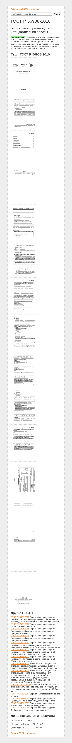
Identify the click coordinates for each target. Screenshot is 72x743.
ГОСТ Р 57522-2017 (20, 642)
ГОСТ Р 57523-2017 (20, 698)
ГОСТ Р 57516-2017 (20, 694)
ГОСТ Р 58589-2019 (20, 617)
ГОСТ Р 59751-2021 (20, 663)
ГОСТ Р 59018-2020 (20, 656)
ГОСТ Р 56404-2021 (20, 703)
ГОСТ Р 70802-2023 (20, 670)
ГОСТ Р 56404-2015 (20, 708)
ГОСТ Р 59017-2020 (20, 649)
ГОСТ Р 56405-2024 (20, 635)
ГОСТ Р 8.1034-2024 (20, 684)
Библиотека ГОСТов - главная (25, 9)
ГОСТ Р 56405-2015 (20, 629)
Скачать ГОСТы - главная (23, 733)
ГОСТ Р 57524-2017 (20, 624)
